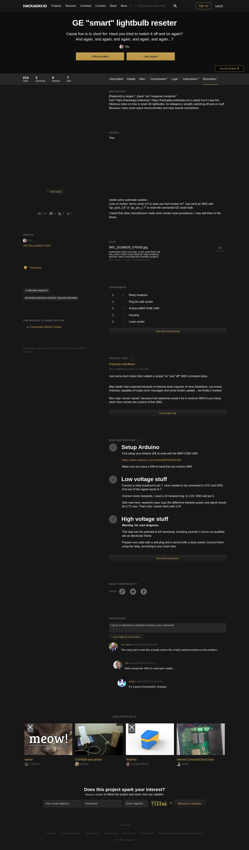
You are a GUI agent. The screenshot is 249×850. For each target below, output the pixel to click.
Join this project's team (37, 245)
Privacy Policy (129, 835)
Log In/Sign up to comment (126, 637)
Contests (85, 5)
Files (143, 78)
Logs (176, 78)
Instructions (191, 78)
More (127, 6)
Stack (113, 5)
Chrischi (31, 763)
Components (159, 78)
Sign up (203, 5)
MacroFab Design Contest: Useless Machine (51, 298)
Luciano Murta (137, 763)
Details (131, 78)
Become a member (94, 795)
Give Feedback (92, 835)
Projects (56, 5)
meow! (29, 759)
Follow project (100, 56)
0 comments (143, 369)
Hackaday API (147, 835)
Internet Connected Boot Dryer (200, 759)
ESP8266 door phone (91, 759)
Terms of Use (111, 835)
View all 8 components (167, 331)
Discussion (210, 78)
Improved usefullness (125, 364)
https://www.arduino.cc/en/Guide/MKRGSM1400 (151, 460)
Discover (70, 5)
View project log (167, 413)
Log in (219, 5)
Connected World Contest (46, 327)
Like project (151, 56)
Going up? (124, 827)
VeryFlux (132, 759)
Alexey (81, 763)
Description (116, 78)
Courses (100, 5)
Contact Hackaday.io (70, 835)
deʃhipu (132, 681)
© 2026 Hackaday (124, 841)
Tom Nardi (126, 644)
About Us (51, 835)
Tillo (124, 47)
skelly (183, 763)
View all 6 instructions (167, 558)
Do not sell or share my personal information (180, 835)
